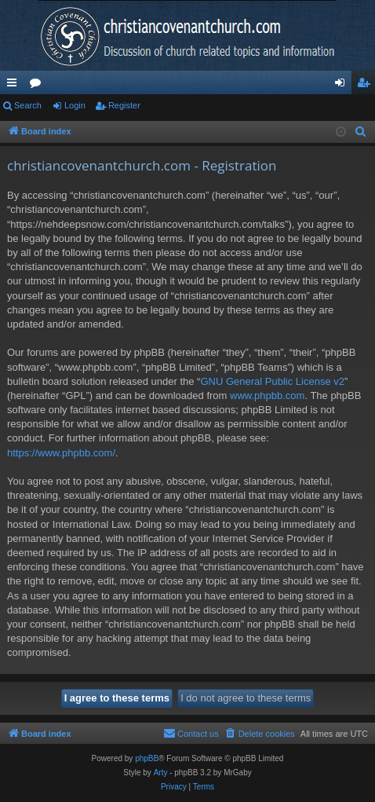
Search (28, 105)
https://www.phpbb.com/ (61, 453)
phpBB (146, 758)
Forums (38, 85)
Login (75, 105)
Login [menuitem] (343, 85)
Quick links (15, 85)
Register (124, 105)
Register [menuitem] (367, 85)
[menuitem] (361, 132)
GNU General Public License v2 (272, 381)
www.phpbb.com (267, 395)
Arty (161, 772)
